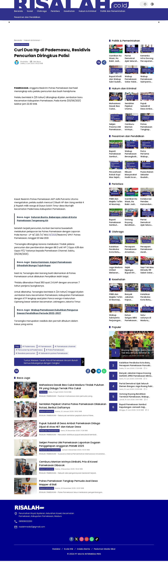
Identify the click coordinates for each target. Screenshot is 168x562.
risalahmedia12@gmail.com (32, 527)
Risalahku (24, 61)
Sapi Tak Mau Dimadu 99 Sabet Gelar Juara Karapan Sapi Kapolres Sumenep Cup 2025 (147, 270)
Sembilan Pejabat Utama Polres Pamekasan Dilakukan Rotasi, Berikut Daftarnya (66, 406)
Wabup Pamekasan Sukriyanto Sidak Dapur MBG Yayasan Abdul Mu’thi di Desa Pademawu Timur (146, 79)
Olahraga (115, 241)
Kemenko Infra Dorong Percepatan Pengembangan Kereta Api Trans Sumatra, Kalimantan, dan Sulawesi (147, 58)
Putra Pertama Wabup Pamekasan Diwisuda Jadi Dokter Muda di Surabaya (146, 154)
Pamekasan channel (66, 346)
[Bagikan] (104, 62)
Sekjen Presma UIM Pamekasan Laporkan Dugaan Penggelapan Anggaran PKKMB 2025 (69, 444)
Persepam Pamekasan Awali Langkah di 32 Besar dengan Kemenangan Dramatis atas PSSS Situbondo (147, 249)
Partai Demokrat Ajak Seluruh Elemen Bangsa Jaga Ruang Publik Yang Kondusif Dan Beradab (131, 58)
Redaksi (56, 550)
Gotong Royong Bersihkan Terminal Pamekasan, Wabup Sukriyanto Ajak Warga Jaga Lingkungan (131, 222)
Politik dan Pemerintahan (49, 431)
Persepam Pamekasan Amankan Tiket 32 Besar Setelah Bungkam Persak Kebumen (131, 249)
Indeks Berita (83, 550)
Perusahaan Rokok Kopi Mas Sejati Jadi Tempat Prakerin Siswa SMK (115, 175)
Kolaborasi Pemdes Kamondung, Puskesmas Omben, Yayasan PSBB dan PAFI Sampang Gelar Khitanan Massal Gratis (146, 202)
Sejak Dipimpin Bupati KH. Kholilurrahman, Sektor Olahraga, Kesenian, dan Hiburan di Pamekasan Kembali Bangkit (131, 270)
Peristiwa (43, 392)
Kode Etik (68, 550)
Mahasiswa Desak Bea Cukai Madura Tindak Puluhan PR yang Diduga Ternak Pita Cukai (71, 386)
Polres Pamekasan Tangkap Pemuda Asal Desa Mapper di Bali (147, 127)
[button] (145, 4)
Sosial (129, 214)
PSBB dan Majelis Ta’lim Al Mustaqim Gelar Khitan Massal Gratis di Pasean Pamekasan (115, 202)
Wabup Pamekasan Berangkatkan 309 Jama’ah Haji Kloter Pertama (131, 154)
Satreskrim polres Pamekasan (54, 353)
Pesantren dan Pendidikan (50, 450)
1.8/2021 (52, 234)
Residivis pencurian (26, 353)
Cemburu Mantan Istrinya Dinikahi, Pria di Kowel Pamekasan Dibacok (131, 127)
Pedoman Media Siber (105, 550)
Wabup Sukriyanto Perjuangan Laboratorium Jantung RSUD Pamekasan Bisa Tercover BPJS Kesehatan (115, 318)
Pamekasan (45, 346)
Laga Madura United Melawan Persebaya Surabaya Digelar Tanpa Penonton (115, 270)
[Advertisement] (84, 29)
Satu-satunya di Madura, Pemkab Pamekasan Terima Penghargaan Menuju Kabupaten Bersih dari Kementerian (146, 318)
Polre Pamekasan (56, 350)
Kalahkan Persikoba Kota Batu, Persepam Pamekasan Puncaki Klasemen (115, 249)
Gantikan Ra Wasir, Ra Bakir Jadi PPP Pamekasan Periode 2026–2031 (115, 58)
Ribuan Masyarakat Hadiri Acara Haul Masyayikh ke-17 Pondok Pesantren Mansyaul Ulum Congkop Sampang (131, 175)
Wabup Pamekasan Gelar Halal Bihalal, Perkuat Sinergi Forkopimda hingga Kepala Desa (131, 79)
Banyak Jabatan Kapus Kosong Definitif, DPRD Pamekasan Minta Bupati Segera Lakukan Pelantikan (131, 297)
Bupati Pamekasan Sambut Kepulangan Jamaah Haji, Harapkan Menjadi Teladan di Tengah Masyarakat (115, 154)
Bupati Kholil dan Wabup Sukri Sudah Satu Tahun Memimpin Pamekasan (115, 79)
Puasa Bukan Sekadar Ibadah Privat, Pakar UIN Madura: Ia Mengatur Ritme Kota (146, 175)
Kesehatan (115, 310)
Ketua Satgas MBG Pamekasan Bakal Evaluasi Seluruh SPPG (131, 318)
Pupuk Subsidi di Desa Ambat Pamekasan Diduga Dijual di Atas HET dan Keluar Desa (69, 425)
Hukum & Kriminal (21, 44)
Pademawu (30, 346)
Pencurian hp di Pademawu (30, 350)
